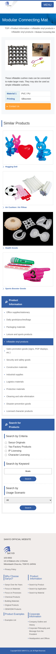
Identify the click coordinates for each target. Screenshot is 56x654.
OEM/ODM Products (13, 609)
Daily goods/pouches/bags (18, 319)
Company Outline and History (38, 623)
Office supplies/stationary (18, 312)
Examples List (10, 620)
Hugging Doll (11, 167)
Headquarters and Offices (39, 638)
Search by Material (36, 593)
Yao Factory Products (18, 446)
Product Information (20, 28)
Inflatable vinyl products (42, 28)
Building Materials (12, 601)
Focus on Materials (12, 589)
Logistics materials (15, 382)
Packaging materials (15, 327)
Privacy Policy (10, 569)
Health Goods (11, 248)
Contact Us (14, 106)
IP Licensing (13, 450)
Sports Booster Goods (15, 288)
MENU (48, 4)
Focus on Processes (13, 593)
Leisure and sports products (19, 334)
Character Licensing (17, 455)
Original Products (12, 605)
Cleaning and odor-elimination (20, 396)
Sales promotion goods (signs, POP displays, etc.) (27, 351)
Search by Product (36, 585)
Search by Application (37, 589)
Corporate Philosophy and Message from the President (39, 631)
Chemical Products (12, 597)
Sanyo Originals (15, 442)
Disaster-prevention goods (18, 404)
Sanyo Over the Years (13, 585)
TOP (7, 28)
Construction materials (16, 367)
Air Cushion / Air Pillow (16, 207)
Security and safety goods (18, 360)
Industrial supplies (14, 374)
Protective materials (15, 389)
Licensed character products (19, 411)
